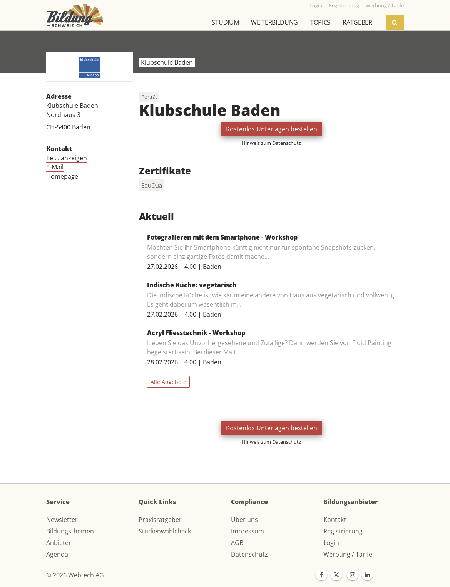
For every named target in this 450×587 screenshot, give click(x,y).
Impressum (247, 531)
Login (331, 542)
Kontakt (334, 519)
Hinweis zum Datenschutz (271, 142)
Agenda (57, 554)
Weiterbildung (274, 22)
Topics (320, 22)
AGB (237, 542)
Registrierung (343, 531)
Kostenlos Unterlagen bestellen (271, 129)
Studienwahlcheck (165, 531)
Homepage (62, 176)
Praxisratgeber (160, 519)
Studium (225, 22)
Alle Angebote (168, 382)
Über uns (244, 519)
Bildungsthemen (70, 531)
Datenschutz (249, 554)
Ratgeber (357, 22)
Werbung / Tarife (347, 554)
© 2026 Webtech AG (75, 575)
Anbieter (58, 542)
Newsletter (62, 519)
